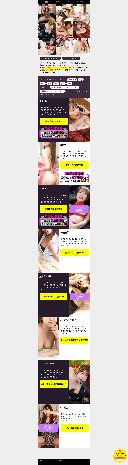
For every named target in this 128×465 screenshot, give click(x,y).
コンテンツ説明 (71, 58)
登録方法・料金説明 (50, 58)
